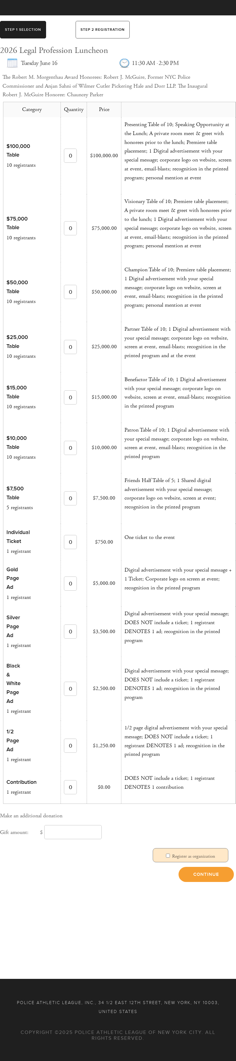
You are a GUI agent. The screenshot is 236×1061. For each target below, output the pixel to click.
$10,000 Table (14, 442)
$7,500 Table (14, 493)
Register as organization (193, 856)
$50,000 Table (14, 287)
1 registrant (18, 551)
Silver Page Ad (13, 626)
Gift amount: (14, 832)
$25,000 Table (14, 341)
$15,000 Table (14, 392)
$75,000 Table (14, 223)
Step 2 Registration (103, 29)
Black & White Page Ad (13, 683)
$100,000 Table (14, 150)
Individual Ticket (14, 536)
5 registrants (19, 507)
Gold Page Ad (12, 578)
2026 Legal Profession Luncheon (54, 50)
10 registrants (21, 165)
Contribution (14, 782)
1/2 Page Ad (12, 740)
